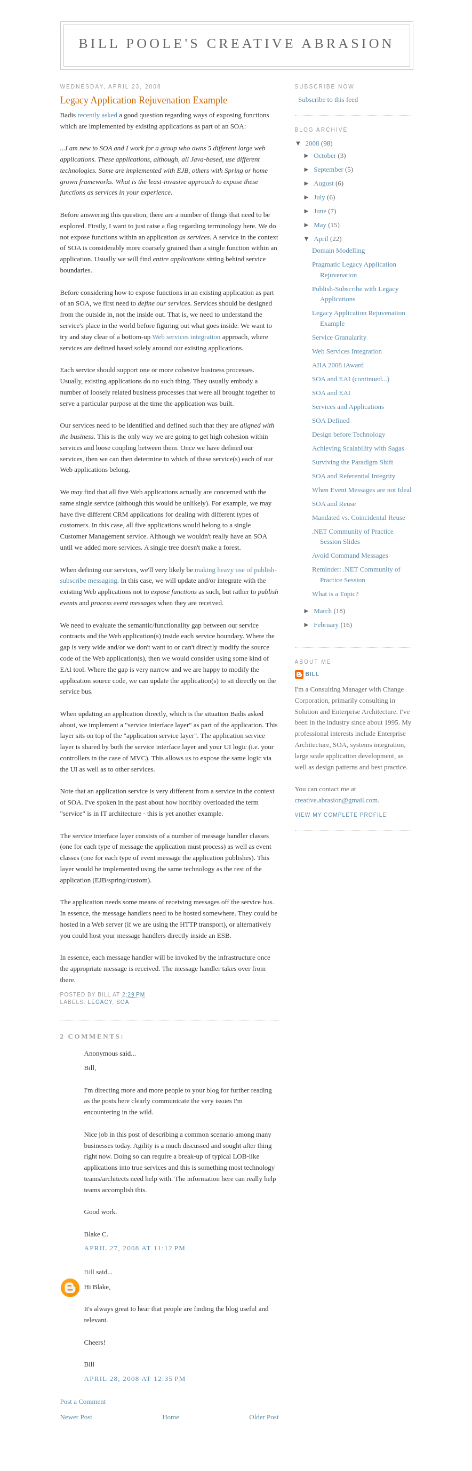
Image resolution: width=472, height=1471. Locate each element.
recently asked (97, 115)
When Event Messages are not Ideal (362, 490)
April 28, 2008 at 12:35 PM (135, 1378)
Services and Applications (348, 407)
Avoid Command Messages (350, 555)
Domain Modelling (338, 250)
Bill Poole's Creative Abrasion (236, 43)
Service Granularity (339, 337)
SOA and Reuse (334, 504)
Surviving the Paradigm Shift (352, 462)
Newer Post (76, 1417)
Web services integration (186, 337)
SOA (122, 1002)
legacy (100, 1002)
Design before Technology (348, 434)
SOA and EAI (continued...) (350, 379)
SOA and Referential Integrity (353, 476)
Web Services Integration (347, 351)
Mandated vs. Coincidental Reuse (358, 517)
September (329, 169)
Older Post (263, 1417)
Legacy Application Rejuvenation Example (144, 100)
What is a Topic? (335, 594)
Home (170, 1417)
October (326, 155)
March (323, 611)
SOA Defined (330, 420)
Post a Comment (83, 1401)
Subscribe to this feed (328, 99)
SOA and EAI (331, 393)
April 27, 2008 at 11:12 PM (135, 1248)
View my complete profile (341, 815)
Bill (89, 1272)
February (327, 625)
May (321, 225)
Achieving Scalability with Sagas (358, 448)
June (321, 211)
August (324, 183)
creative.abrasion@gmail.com (336, 800)
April (322, 239)
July (320, 197)
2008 (313, 143)
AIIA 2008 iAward (338, 365)
